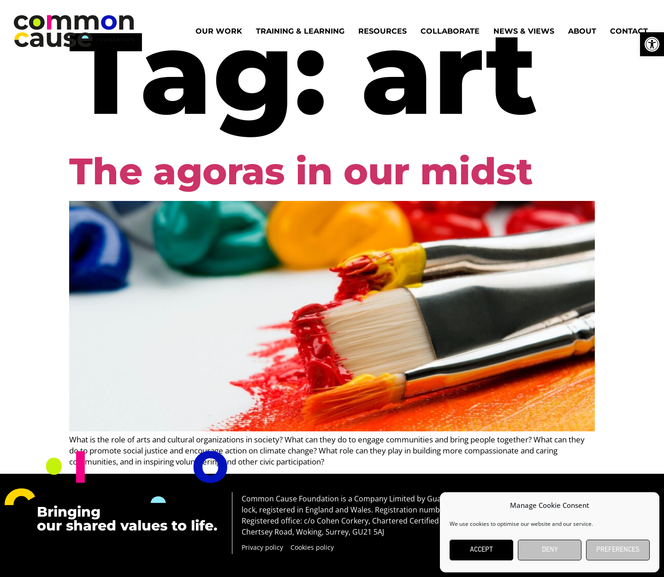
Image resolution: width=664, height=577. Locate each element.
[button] (652, 44)
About (582, 31)
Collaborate (450, 31)
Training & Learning (300, 31)
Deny (550, 550)
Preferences (618, 550)
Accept (481, 550)
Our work (219, 31)
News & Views (523, 31)
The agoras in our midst (301, 171)
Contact (629, 31)
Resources (382, 31)
